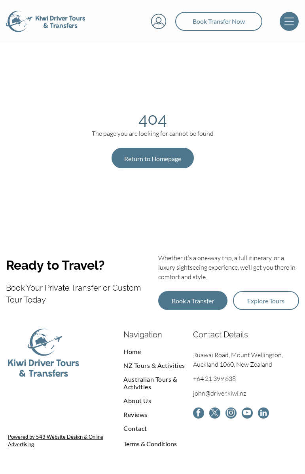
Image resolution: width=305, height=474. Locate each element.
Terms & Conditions (150, 443)
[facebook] (198, 414)
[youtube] (247, 414)
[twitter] (214, 414)
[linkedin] (263, 414)
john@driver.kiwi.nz (219, 393)
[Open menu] (289, 21)
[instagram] (231, 414)
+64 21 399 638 (214, 379)
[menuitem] (158, 351)
